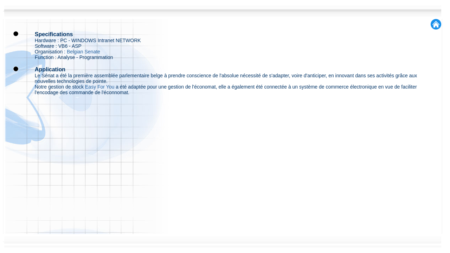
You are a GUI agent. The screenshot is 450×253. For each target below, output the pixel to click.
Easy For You (99, 87)
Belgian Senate (83, 51)
